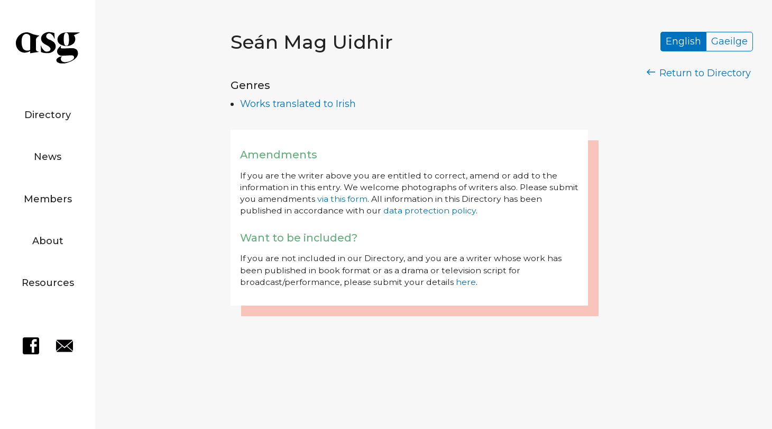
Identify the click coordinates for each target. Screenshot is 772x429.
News (47, 157)
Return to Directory (699, 73)
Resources (48, 283)
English (683, 42)
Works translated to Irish (298, 104)
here (466, 282)
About (47, 241)
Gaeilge (729, 42)
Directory (47, 115)
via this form (342, 199)
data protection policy (429, 210)
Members (48, 199)
